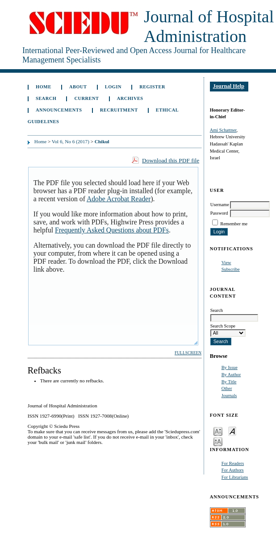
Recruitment (119, 110)
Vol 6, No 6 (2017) (70, 141)
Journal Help (228, 86)
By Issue (230, 367)
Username (219, 204)
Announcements (59, 110)
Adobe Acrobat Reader (119, 199)
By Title (229, 381)
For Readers (233, 463)
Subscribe (231, 269)
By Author (231, 374)
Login (113, 86)
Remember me (233, 223)
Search (46, 98)
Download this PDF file (170, 160)
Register (152, 86)
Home (43, 86)
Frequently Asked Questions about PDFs (112, 230)
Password (219, 213)
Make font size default (232, 431)
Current (86, 98)
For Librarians (235, 477)
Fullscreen (188, 353)
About (78, 86)
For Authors (233, 470)
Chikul (102, 141)
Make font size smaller (217, 431)
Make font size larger (217, 441)
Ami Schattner (223, 130)
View (226, 262)
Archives (130, 98)
